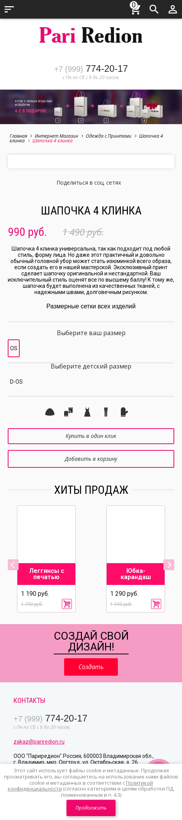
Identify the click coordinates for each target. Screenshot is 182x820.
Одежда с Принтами (111, 136)
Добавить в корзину (91, 458)
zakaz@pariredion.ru (39, 742)
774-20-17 (91, 68)
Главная (21, 136)
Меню (9, 9)
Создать (91, 667)
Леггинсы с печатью (46, 574)
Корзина (135, 8)
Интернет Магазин (59, 136)
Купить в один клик (91, 435)
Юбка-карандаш (136, 574)
